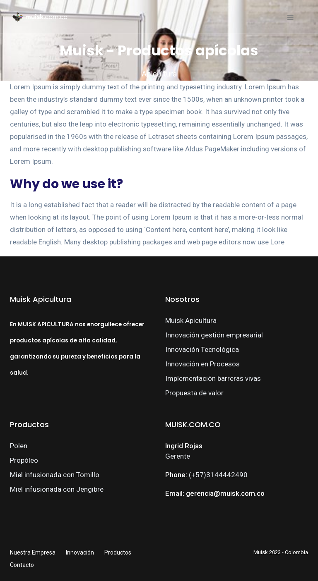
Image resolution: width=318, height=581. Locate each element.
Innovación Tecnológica (202, 349)
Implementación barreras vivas (213, 378)
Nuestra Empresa (32, 552)
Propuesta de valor (194, 393)
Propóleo (24, 460)
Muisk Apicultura (191, 320)
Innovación (80, 552)
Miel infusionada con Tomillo (54, 475)
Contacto (22, 565)
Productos (117, 552)
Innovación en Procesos (202, 364)
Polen (18, 446)
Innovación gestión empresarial (214, 335)
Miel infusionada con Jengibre (57, 489)
